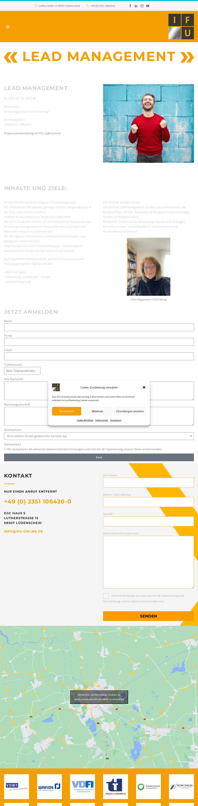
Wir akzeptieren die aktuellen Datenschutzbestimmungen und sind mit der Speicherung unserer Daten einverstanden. (84, 449)
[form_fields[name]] (99, 327)
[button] (144, 387)
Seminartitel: (13, 430)
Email (8, 350)
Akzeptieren (66, 411)
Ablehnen (97, 411)
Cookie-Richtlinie (85, 420)
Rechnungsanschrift (17, 404)
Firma (8, 335)
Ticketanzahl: (13, 364)
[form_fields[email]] (99, 356)
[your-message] (148, 562)
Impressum (115, 420)
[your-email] (148, 502)
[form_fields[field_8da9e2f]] (99, 436)
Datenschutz (101, 420)
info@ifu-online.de (23, 531)
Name (8, 321)
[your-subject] (148, 521)
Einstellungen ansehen (130, 411)
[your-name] (148, 483)
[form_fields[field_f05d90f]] (99, 342)
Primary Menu (7, 27)
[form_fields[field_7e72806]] (5, 449)
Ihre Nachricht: (14, 379)
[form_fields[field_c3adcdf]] (22, 371)
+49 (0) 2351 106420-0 (102, 6)
